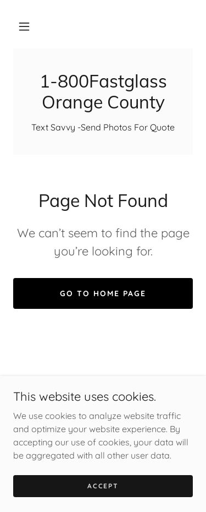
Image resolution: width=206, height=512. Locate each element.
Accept (102, 501)
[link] (103, 91)
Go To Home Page (103, 293)
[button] (24, 26)
